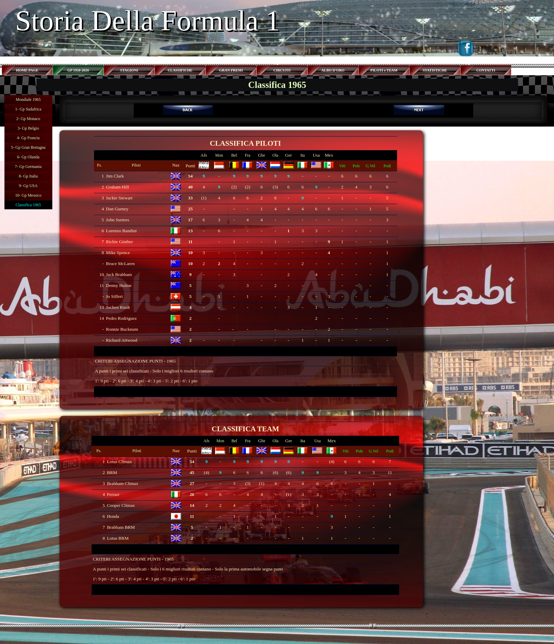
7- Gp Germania (28, 166)
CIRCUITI (281, 70)
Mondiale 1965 (28, 99)
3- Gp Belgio (28, 128)
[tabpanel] (303, 110)
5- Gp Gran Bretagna (28, 147)
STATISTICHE (435, 70)
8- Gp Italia (28, 176)
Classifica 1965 (28, 204)
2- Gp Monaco (28, 118)
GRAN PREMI (231, 70)
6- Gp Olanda (28, 157)
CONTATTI (485, 70)
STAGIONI (129, 70)
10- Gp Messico (28, 195)
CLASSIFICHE (180, 70)
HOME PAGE (27, 70)
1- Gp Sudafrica (28, 109)
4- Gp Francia (28, 137)
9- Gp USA (28, 185)
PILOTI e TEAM (383, 70)
